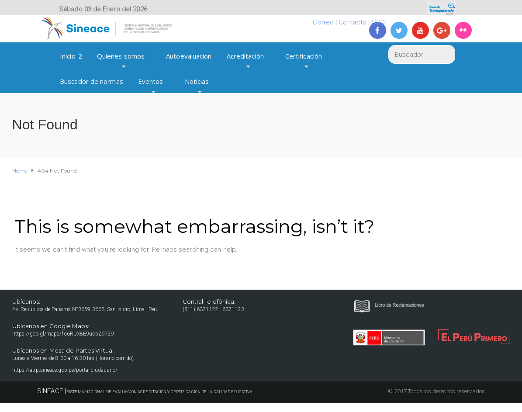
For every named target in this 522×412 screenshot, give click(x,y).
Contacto (352, 22)
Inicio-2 (71, 56)
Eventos (150, 81)
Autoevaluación (188, 56)
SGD (378, 22)
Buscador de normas (91, 81)
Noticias (197, 81)
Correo (323, 22)
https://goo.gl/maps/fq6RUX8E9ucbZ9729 (63, 334)
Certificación (303, 56)
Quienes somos (121, 56)
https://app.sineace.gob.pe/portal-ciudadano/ (65, 370)
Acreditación (245, 56)
